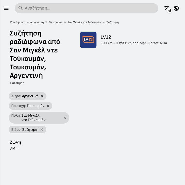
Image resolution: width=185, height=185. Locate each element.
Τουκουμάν (55, 22)
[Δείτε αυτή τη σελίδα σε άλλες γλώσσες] (167, 8)
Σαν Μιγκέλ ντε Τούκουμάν (84, 22)
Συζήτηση (112, 22)
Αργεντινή (37, 22)
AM (12, 148)
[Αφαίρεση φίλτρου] (42, 96)
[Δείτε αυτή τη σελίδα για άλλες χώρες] (176, 8)
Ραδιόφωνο (17, 22)
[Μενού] (6, 8)
